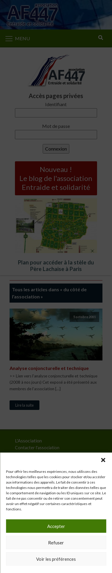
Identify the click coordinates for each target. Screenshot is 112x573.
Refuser (56, 542)
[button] (103, 460)
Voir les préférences (56, 559)
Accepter (56, 526)
